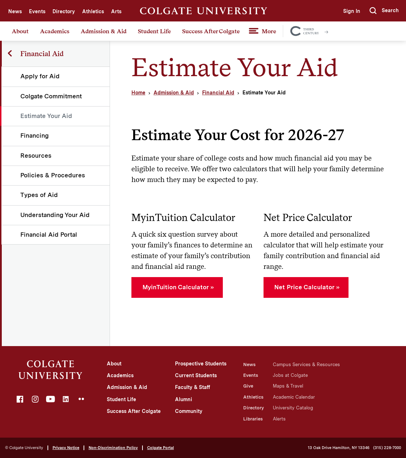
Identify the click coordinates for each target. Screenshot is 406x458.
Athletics (93, 11)
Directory (63, 11)
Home (138, 92)
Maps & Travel (288, 386)
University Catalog (293, 407)
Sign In (351, 11)
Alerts (279, 419)
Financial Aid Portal (49, 234)
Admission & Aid (103, 31)
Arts (116, 11)
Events (37, 11)
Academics (54, 31)
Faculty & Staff (192, 387)
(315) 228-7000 (387, 447)
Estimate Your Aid (46, 115)
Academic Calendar (294, 397)
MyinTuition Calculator (175, 287)
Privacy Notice (65, 447)
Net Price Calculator (304, 287)
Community (188, 411)
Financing (35, 135)
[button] (384, 10)
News (15, 11)
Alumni (183, 399)
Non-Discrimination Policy (113, 447)
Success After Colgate (211, 31)
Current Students (196, 375)
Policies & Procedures (53, 175)
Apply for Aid (40, 76)
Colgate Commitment (51, 96)
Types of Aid (39, 194)
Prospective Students (200, 363)
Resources (36, 155)
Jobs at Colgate (290, 375)
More (269, 31)
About (20, 31)
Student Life (154, 31)
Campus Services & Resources (306, 364)
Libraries (253, 419)
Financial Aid (218, 92)
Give (248, 386)
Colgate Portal (160, 447)
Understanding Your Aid (55, 214)
